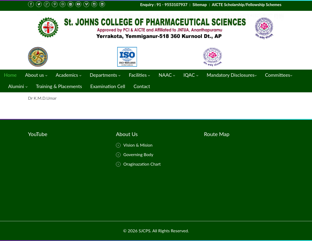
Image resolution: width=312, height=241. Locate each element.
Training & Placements (59, 86)
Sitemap (199, 4)
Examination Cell (107, 86)
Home (10, 75)
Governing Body (134, 154)
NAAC (167, 75)
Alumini (17, 86)
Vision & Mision (134, 145)
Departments (105, 75)
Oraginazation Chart (138, 164)
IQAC (190, 75)
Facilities (139, 75)
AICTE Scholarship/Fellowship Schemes (246, 4)
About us (36, 75)
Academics (68, 75)
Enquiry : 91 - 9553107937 (163, 4)
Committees (278, 75)
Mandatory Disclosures (232, 75)
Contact (142, 86)
